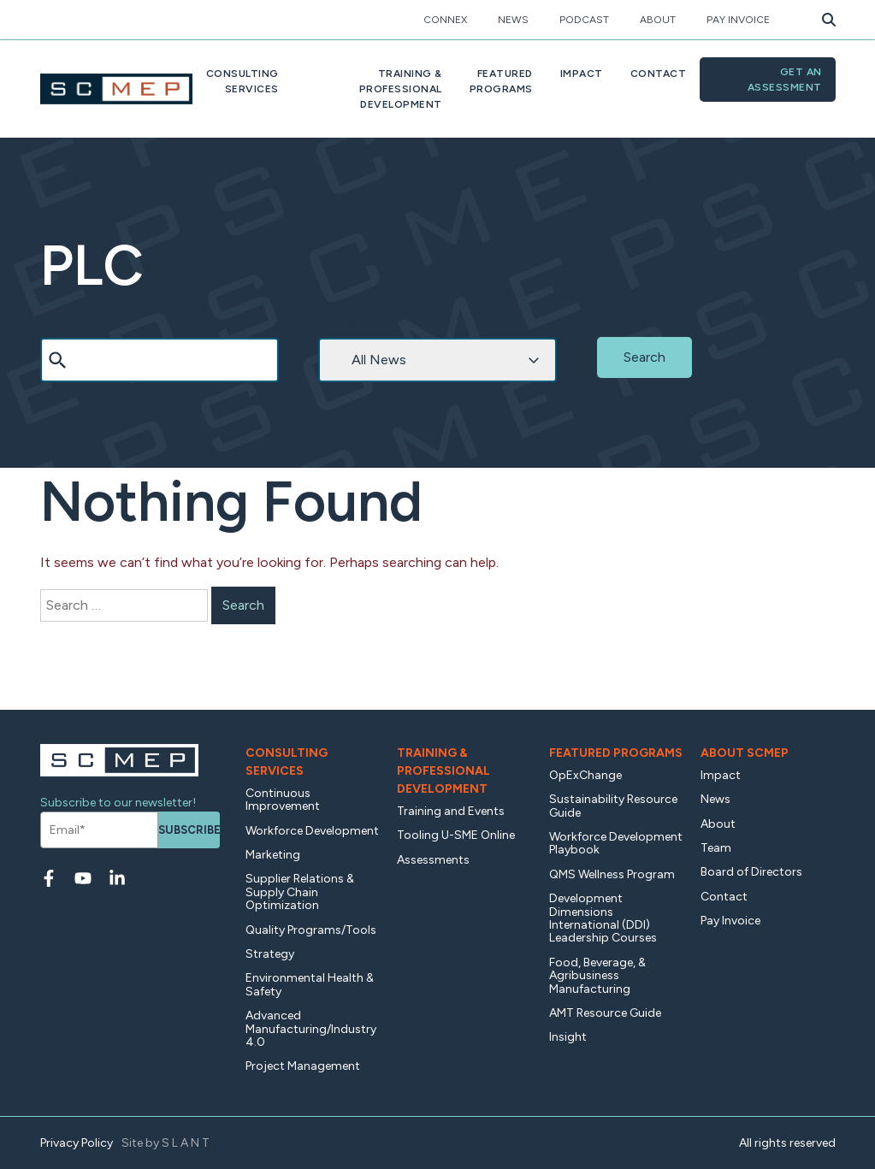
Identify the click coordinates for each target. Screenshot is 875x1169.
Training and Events (451, 811)
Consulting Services (286, 762)
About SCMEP (745, 753)
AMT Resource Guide (605, 1013)
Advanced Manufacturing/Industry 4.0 (310, 1028)
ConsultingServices (242, 81)
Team (716, 848)
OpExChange (585, 775)
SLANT (187, 1143)
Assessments (433, 860)
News (513, 20)
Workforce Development (312, 831)
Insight (568, 1037)
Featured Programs (616, 753)
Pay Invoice (738, 20)
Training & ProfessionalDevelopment (400, 89)
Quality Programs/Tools (310, 930)
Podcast (584, 20)
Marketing (272, 854)
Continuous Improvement (282, 799)
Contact (658, 74)
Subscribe (188, 830)
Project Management (302, 1066)
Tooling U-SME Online (456, 835)
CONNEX (445, 20)
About (658, 20)
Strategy (269, 954)
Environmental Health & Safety (309, 984)
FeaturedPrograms (501, 81)
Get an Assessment (785, 79)
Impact (581, 74)
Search (57, 324)
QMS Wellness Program (612, 874)
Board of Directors (751, 872)
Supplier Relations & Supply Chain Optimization (299, 891)
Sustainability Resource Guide (613, 805)
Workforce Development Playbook (616, 843)
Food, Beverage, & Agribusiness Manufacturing (597, 975)
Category (341, 324)
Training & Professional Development (443, 771)
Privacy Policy (76, 1143)
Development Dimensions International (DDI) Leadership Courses (603, 918)
